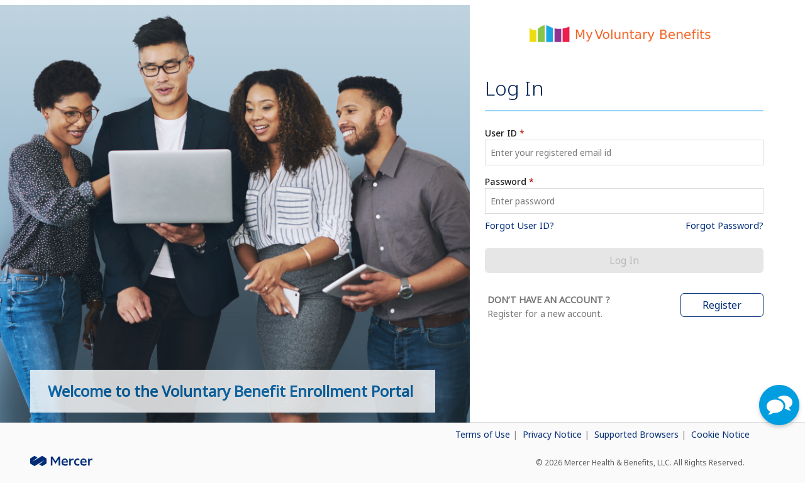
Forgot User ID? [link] (519, 225)
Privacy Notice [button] (553, 434)
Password (505, 181)
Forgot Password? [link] (724, 225)
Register (721, 305)
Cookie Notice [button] (720, 434)
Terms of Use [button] (484, 434)
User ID (501, 133)
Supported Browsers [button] (637, 434)
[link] (387, 432)
